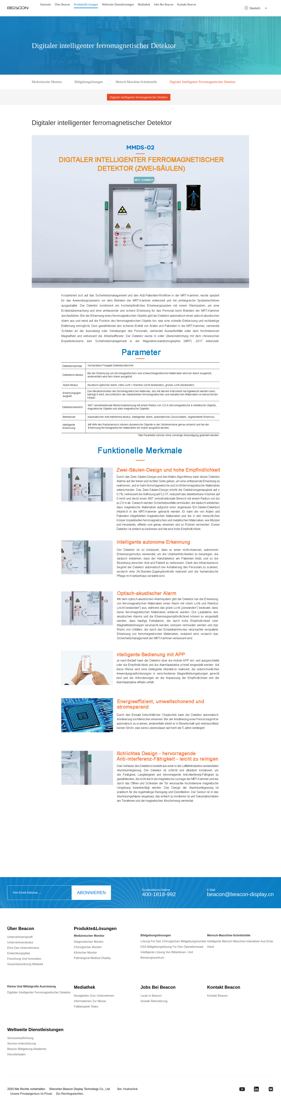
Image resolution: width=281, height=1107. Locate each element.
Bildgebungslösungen (89, 82)
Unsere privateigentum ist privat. (31, 1093)
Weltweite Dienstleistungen (118, 4)
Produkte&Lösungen (86, 4)
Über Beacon (62, 4)
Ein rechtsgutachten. (70, 1093)
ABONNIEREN (91, 892)
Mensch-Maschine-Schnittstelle (136, 82)
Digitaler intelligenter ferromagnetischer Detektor (202, 82)
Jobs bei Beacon (163, 4)
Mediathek (144, 4)
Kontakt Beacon (186, 4)
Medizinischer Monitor (47, 82)
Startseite (45, 4)
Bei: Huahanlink (127, 1089)
